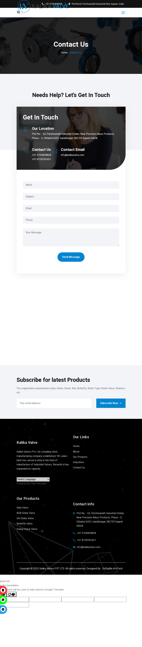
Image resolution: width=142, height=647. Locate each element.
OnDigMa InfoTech (112, 568)
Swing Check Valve (27, 523)
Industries (78, 457)
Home (64, 53)
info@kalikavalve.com (72, 155)
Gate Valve (22, 502)
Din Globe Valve (25, 513)
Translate (38, 488)
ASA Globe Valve (26, 507)
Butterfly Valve (25, 518)
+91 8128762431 (86, 544)
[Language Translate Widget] (33, 484)
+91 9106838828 (86, 537)
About (76, 446)
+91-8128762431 (41, 159)
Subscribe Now (111, 403)
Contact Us (79, 462)
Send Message (71, 257)
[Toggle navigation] (123, 13)
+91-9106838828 (41, 155)
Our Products (80, 451)
